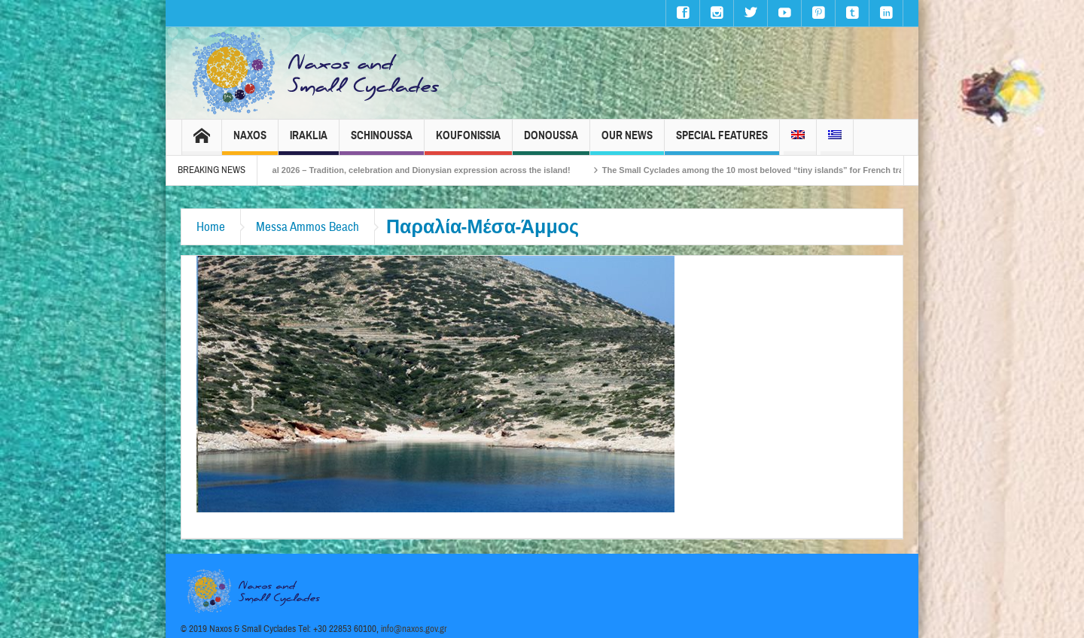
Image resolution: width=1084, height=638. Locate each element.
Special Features (722, 142)
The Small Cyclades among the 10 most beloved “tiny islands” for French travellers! (787, 170)
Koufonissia (468, 142)
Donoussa (551, 142)
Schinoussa (382, 142)
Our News (627, 142)
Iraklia (309, 142)
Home (210, 227)
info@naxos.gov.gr (414, 629)
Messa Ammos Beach (307, 227)
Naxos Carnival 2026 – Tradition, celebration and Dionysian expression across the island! (414, 170)
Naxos (250, 142)
